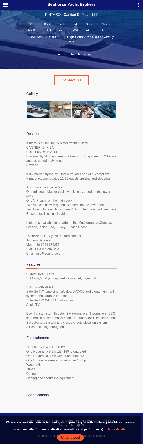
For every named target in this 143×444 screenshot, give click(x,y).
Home (55, 54)
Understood (70, 437)
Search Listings (81, 54)
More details (117, 429)
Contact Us (71, 80)
